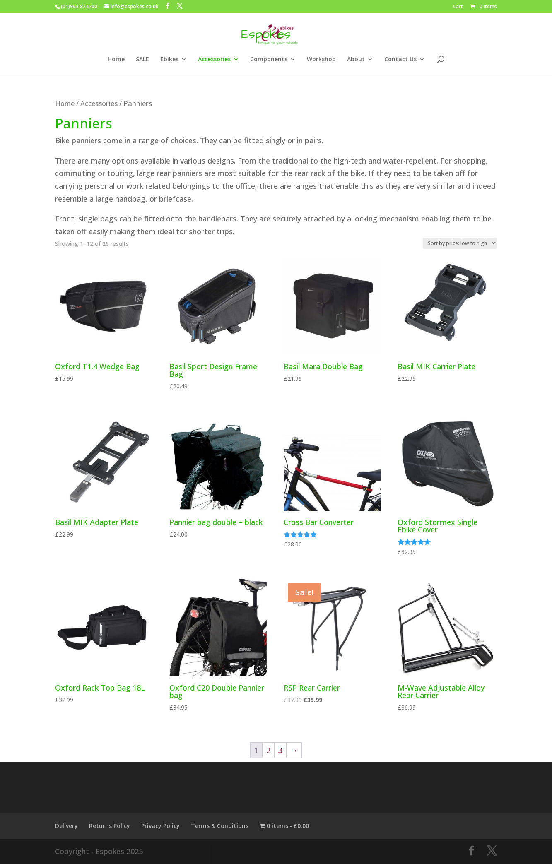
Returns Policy (109, 826)
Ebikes (169, 59)
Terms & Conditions (219, 826)
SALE (142, 59)
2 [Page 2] (268, 750)
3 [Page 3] (280, 750)
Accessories (214, 59)
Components (268, 59)
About (356, 59)
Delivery (66, 826)
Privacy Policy (160, 826)
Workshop (321, 59)
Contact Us (400, 59)
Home (116, 59)
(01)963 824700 (79, 6)
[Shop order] (460, 243)
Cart (458, 7)
